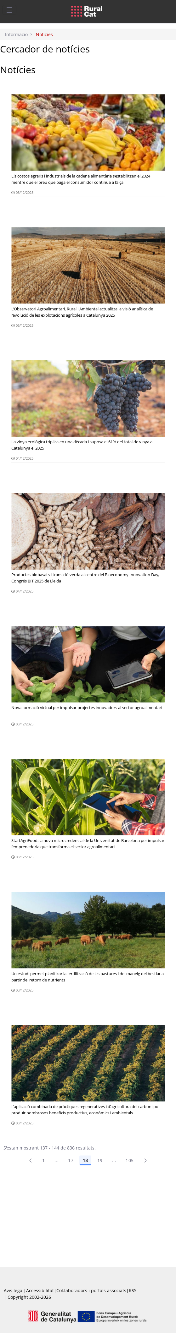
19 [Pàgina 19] (100, 1160)
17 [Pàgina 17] (70, 1160)
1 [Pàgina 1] (43, 1160)
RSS (133, 1290)
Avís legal (14, 1290)
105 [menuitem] (129, 1160)
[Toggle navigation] (9, 9)
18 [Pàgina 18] (85, 1160)
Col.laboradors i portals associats (91, 1290)
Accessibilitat (40, 1290)
